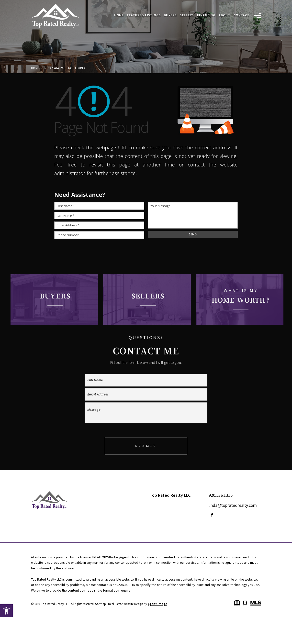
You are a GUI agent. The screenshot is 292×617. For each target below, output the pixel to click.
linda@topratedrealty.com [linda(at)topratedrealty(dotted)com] (233, 505)
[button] (6, 610)
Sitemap (100, 604)
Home (119, 15)
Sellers (187, 15)
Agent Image (157, 604)
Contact (242, 15)
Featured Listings (144, 15)
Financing (206, 15)
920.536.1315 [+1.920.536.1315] (221, 495)
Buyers (170, 15)
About (224, 15)
